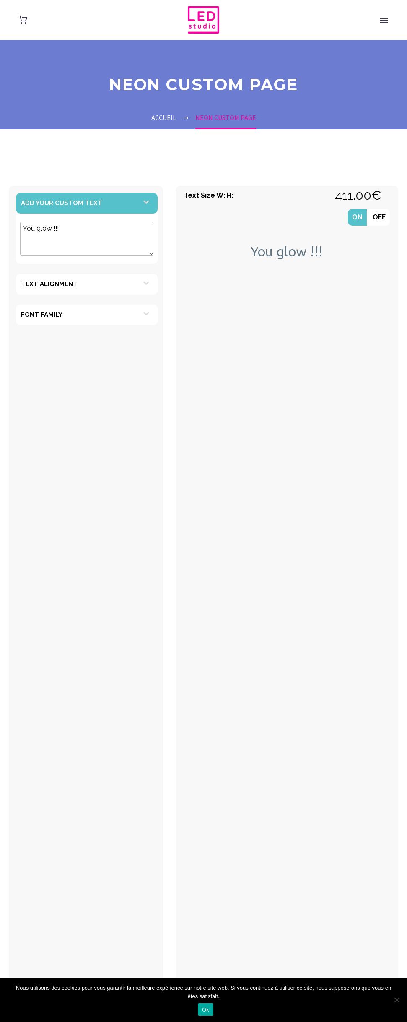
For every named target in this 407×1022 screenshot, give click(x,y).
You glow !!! (86, 239)
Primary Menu (384, 20)
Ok (205, 1009)
